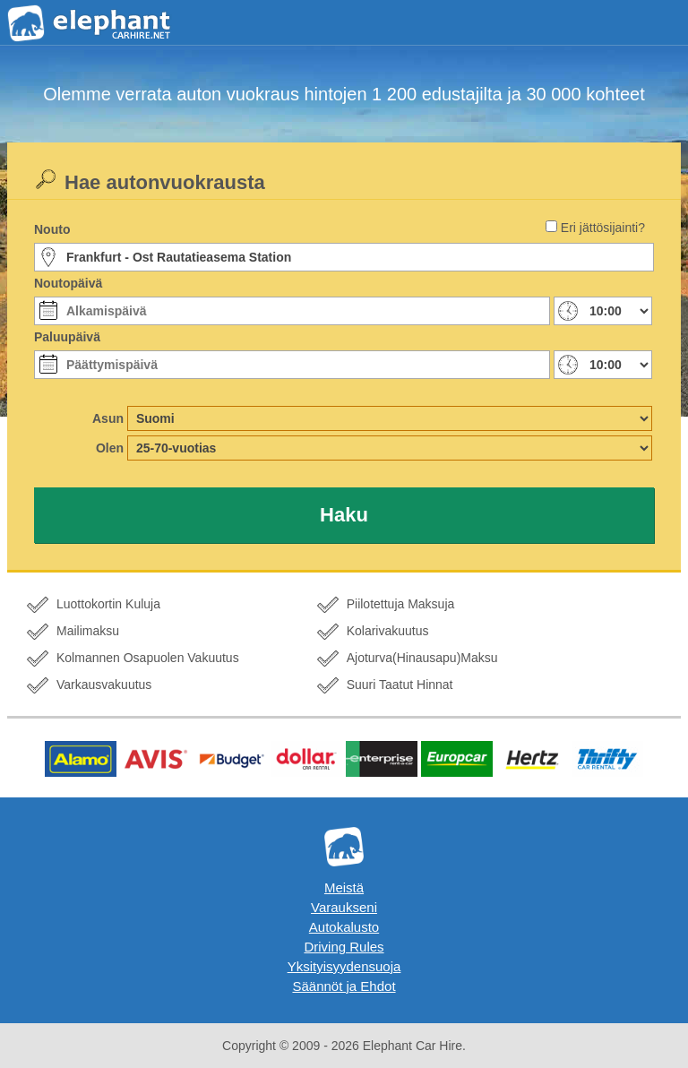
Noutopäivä (68, 283)
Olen (110, 448)
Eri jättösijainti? (603, 227)
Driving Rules (343, 946)
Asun (108, 418)
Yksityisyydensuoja (344, 966)
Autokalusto (344, 926)
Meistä (344, 887)
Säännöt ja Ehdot (343, 986)
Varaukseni (344, 907)
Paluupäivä (67, 337)
